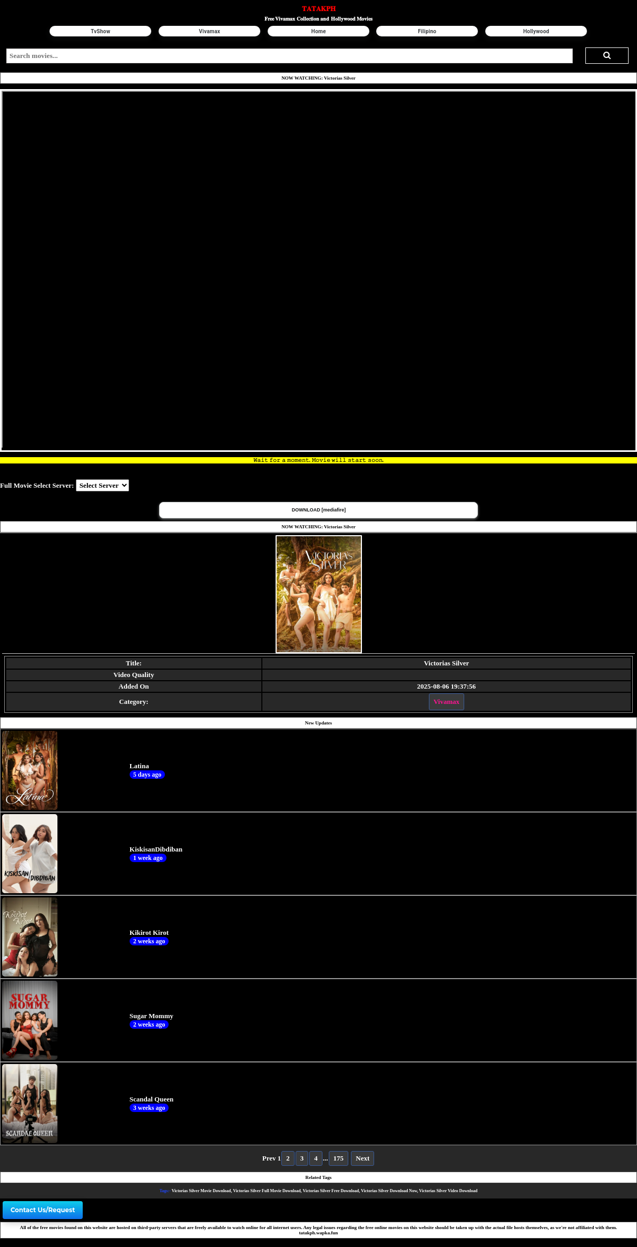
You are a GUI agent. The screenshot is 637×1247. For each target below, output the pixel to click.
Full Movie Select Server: (37, 485)
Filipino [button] (427, 31)
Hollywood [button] (536, 31)
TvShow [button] (101, 31)
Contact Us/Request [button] (43, 1210)
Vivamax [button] (209, 31)
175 (339, 1158)
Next (362, 1158)
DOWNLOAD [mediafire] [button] (319, 510)
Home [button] (318, 31)
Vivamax (446, 701)
